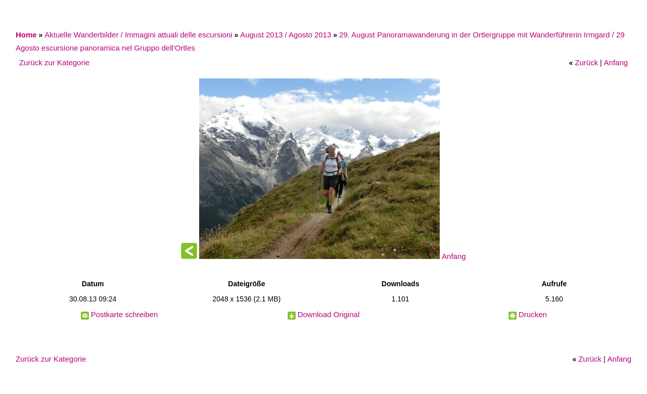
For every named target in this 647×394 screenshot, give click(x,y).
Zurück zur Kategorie (54, 62)
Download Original (329, 314)
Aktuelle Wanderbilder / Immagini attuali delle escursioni (138, 34)
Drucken (533, 314)
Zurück (586, 62)
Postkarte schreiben (124, 314)
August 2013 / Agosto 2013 (285, 34)
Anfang (616, 62)
